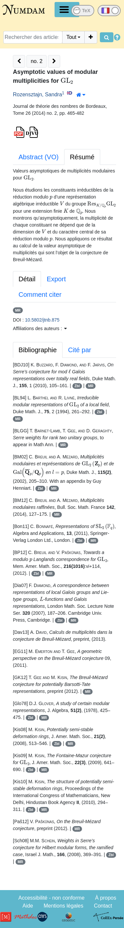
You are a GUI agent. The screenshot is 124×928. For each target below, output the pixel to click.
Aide (27, 906)
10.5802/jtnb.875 (42, 320)
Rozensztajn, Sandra (37, 94)
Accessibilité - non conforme (51, 898)
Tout (71, 37)
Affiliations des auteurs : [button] (40, 328)
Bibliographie (38, 350)
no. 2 (37, 61)
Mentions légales (63, 906)
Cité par (79, 350)
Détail (27, 279)
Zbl (77, 386)
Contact (103, 906)
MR (18, 310)
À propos (105, 898)
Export (56, 279)
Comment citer (40, 294)
